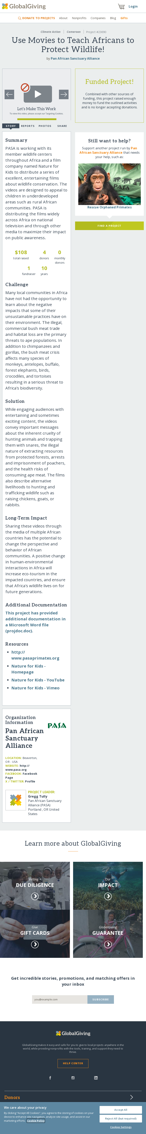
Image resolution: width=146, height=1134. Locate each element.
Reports (28, 126)
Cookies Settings (120, 1127)
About (63, 18)
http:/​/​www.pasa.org (17, 768)
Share (62, 126)
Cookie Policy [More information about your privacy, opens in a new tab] (36, 1120)
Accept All (120, 1110)
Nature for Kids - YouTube (38, 680)
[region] (73, 1118)
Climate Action (50, 32)
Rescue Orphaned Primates (109, 207)
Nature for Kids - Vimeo (35, 688)
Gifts (124, 18)
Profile (30, 781)
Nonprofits (79, 18)
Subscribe (100, 999)
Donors (12, 1097)
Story (11, 126)
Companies (98, 18)
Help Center (73, 1063)
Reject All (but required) (120, 1118)
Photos (45, 126)
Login (133, 6)
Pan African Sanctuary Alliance (75, 58)
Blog (113, 18)
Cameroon (73, 32)
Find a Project (109, 225)
